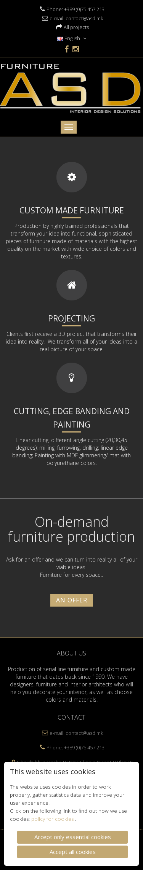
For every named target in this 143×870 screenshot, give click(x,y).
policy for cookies (53, 818)
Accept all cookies (73, 851)
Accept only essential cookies (72, 836)
